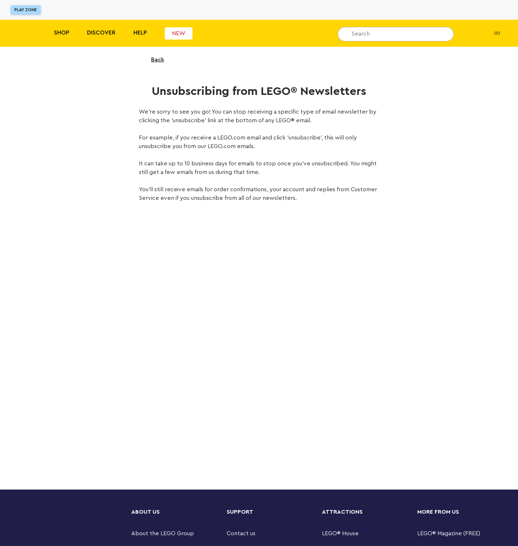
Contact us (241, 533)
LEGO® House (340, 533)
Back (153, 59)
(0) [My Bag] (491, 33)
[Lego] (21, 33)
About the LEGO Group (162, 533)
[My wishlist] (470, 33)
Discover (101, 33)
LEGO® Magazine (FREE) (448, 533)
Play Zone (25, 10)
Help (140, 33)
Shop (61, 33)
